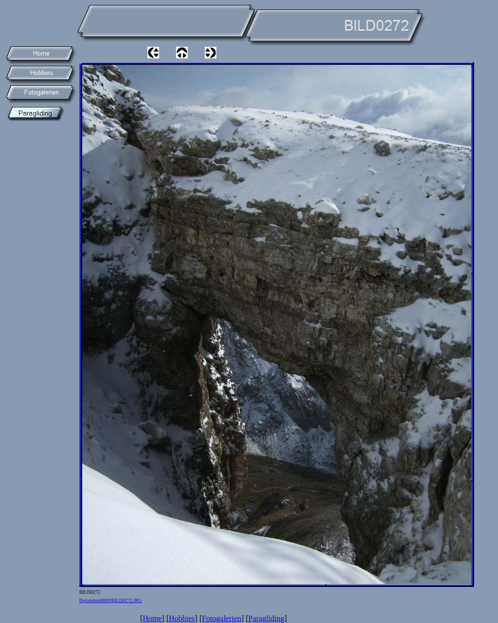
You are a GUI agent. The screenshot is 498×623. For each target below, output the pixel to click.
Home (151, 618)
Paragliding (267, 618)
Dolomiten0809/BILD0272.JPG (110, 600)
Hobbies (182, 618)
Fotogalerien (221, 618)
